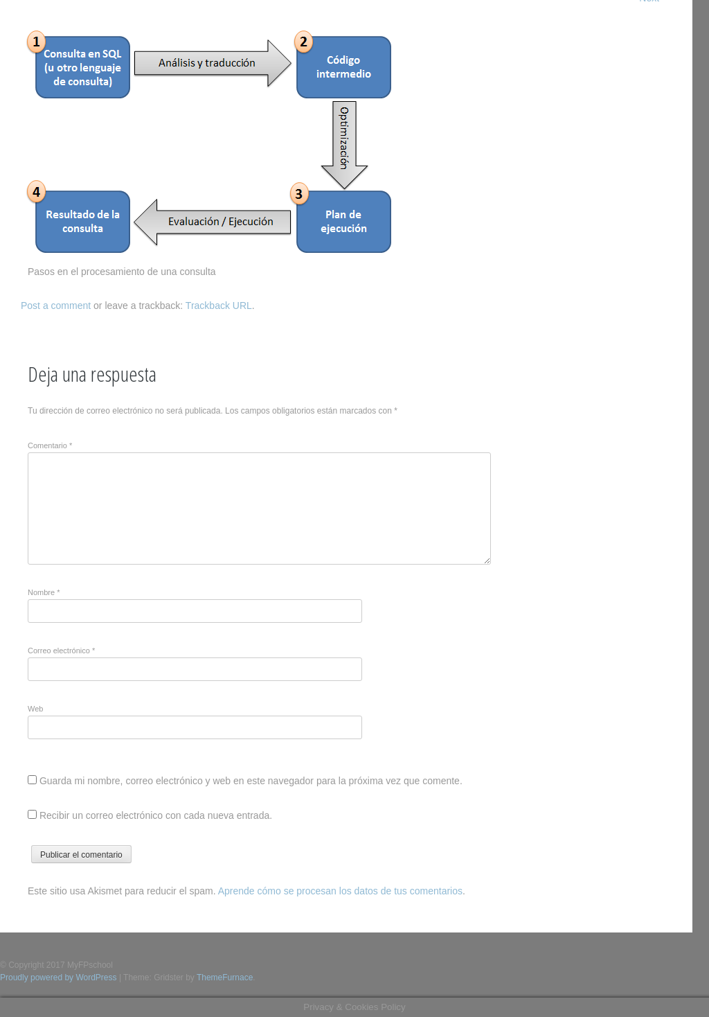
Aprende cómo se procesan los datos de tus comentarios (340, 890)
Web (35, 709)
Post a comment (56, 305)
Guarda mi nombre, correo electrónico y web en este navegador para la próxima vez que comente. (251, 780)
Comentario (50, 445)
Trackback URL (219, 305)
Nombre (44, 592)
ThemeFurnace (225, 977)
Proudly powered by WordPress (58, 977)
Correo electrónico (61, 650)
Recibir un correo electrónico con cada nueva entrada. (155, 815)
